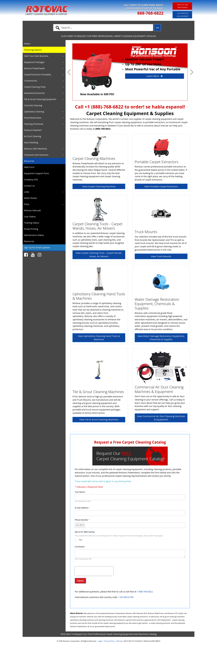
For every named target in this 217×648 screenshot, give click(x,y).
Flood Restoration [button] (32, 117)
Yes (80, 540)
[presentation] (94, 571)
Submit (80, 581)
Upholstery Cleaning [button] (34, 111)
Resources (29, 161)
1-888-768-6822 (145, 591)
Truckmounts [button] (30, 80)
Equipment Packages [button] (34, 62)
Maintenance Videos (34, 235)
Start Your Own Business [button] (36, 56)
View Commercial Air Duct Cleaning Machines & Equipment (161, 418)
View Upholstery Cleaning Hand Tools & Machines (99, 337)
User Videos (30, 216)
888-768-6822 (150, 13)
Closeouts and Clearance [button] (36, 154)
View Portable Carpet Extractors (161, 186)
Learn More (155, 75)
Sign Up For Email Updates (37, 247)
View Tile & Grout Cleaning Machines (98, 419)
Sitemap (119, 641)
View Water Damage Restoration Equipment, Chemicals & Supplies (161, 337)
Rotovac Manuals (32, 210)
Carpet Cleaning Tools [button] (35, 86)
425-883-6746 (126, 597)
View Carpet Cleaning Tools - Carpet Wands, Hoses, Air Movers (99, 254)
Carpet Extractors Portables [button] (37, 74)
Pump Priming (31, 229)
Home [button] (27, 43)
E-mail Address (82, 508)
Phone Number (82, 520)
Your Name (80, 492)
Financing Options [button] (33, 49)
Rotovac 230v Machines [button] (35, 148)
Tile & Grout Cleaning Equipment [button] (40, 99)
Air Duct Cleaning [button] (32, 136)
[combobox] (80, 525)
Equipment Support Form (36, 173)
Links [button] (26, 191)
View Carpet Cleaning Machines (99, 186)
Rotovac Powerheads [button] (34, 68)
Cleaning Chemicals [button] (33, 123)
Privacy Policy (109, 641)
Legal (100, 641)
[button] (69, 72)
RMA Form (29, 167)
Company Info (31, 179)
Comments (80, 547)
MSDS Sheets (30, 198)
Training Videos (31, 222)
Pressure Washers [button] (33, 130)
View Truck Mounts (161, 256)
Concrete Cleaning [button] (33, 105)
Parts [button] (26, 204)
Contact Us (29, 185)
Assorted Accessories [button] (34, 93)
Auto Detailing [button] (31, 142)
